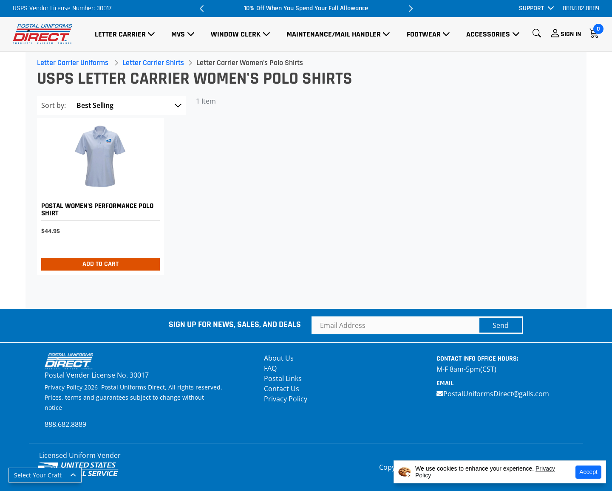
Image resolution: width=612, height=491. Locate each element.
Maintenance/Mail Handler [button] (333, 34)
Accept (588, 471)
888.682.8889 (581, 8)
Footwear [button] (424, 34)
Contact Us (281, 388)
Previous (202, 8)
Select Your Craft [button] (38, 475)
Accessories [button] (488, 34)
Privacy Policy (285, 399)
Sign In (571, 34)
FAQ (270, 368)
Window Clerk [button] (236, 34)
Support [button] (531, 8)
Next (410, 8)
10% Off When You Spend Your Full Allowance (306, 8)
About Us (279, 358)
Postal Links (283, 378)
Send (501, 325)
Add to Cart (101, 264)
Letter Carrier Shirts (154, 63)
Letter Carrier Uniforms (74, 63)
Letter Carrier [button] (120, 34)
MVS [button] (178, 34)
